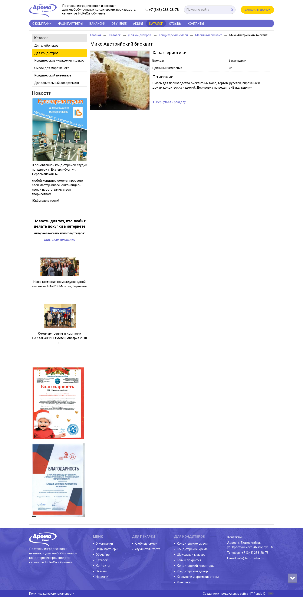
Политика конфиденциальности (51, 593)
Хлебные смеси (146, 543)
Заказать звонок (257, 9)
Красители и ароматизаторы (198, 577)
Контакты (103, 566)
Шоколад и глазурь (191, 555)
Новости (42, 93)
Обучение (103, 555)
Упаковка (184, 582)
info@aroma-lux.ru (250, 558)
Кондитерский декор (192, 571)
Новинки (102, 577)
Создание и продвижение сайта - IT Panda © (234, 593)
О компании (104, 543)
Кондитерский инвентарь (195, 566)
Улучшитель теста (147, 549)
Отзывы (101, 571)
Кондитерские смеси (173, 35)
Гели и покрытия (189, 560)
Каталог (156, 23)
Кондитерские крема (192, 549)
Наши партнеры (107, 549)
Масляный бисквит (209, 35)
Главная (96, 35)
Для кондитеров (140, 35)
